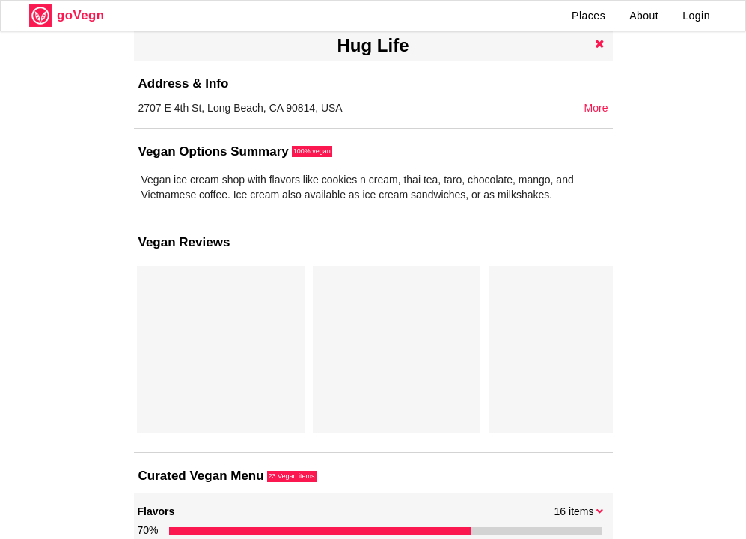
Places (588, 16)
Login (696, 16)
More (596, 108)
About (643, 16)
